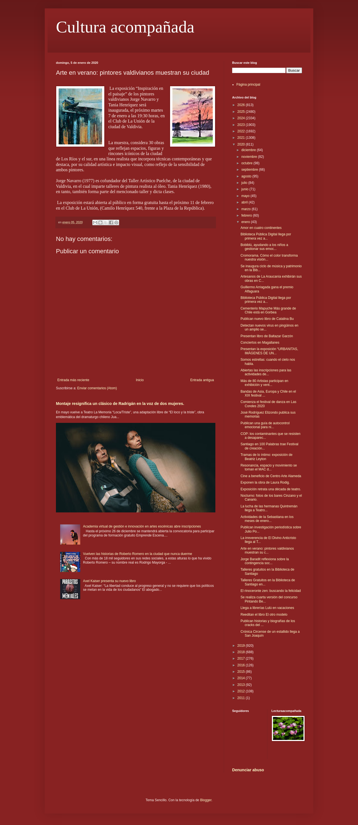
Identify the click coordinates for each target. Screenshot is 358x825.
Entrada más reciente (73, 380)
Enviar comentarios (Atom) (97, 388)
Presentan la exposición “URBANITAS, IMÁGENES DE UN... (269, 351)
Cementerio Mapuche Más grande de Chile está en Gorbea (268, 310)
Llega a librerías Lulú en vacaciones (267, 608)
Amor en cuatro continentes (261, 228)
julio (244, 183)
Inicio (140, 380)
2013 (241, 685)
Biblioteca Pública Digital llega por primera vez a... (266, 236)
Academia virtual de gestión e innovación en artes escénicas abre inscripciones (142, 526)
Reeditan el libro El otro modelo (264, 615)
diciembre (249, 150)
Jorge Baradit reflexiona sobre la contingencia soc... (265, 561)
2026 (241, 105)
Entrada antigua (202, 380)
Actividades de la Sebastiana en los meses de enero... (267, 519)
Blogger (205, 800)
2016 (241, 665)
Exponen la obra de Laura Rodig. (265, 482)
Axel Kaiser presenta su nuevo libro (109, 581)
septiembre (250, 170)
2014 (241, 678)
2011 (241, 698)
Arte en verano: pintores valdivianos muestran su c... (267, 550)
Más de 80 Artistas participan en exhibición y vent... (264, 383)
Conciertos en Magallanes (260, 342)
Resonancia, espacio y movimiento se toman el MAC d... (269, 467)
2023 (241, 125)
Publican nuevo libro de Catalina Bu (267, 319)
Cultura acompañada (125, 27)
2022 (241, 131)
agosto (246, 176)
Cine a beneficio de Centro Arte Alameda (271, 476)
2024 (241, 118)
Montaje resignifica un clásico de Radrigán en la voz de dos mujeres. (120, 403)
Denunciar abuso (248, 770)
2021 (241, 138)
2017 (241, 658)
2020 (241, 144)
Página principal (248, 84)
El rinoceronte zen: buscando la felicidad (271, 591)
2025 (241, 112)
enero (246, 222)
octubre (247, 163)
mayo (246, 196)
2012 (241, 691)
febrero (247, 215)
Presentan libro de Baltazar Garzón (267, 336)
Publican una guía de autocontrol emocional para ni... (265, 425)
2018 (241, 652)
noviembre (249, 157)
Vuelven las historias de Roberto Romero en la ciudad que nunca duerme (137, 554)
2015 (241, 672)
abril (245, 202)
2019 (241, 646)
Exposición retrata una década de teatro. (271, 489)
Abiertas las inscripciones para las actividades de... (266, 372)
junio (245, 189)
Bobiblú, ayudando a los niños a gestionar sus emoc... (264, 247)
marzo (246, 209)
